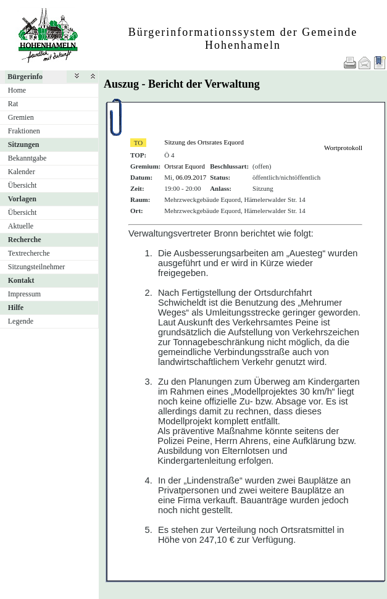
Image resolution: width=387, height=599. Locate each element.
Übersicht (22, 185)
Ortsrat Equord (184, 166)
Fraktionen (24, 131)
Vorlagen (22, 199)
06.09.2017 (191, 177)
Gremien (21, 117)
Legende (20, 321)
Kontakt (21, 280)
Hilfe (15, 307)
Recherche (24, 239)
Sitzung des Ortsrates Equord (204, 142)
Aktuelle (20, 226)
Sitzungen (24, 144)
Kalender (21, 171)
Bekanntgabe (27, 158)
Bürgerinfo (25, 76)
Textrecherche (29, 253)
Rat (13, 103)
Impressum (24, 294)
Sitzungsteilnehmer (36, 266)
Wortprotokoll (343, 147)
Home (17, 90)
